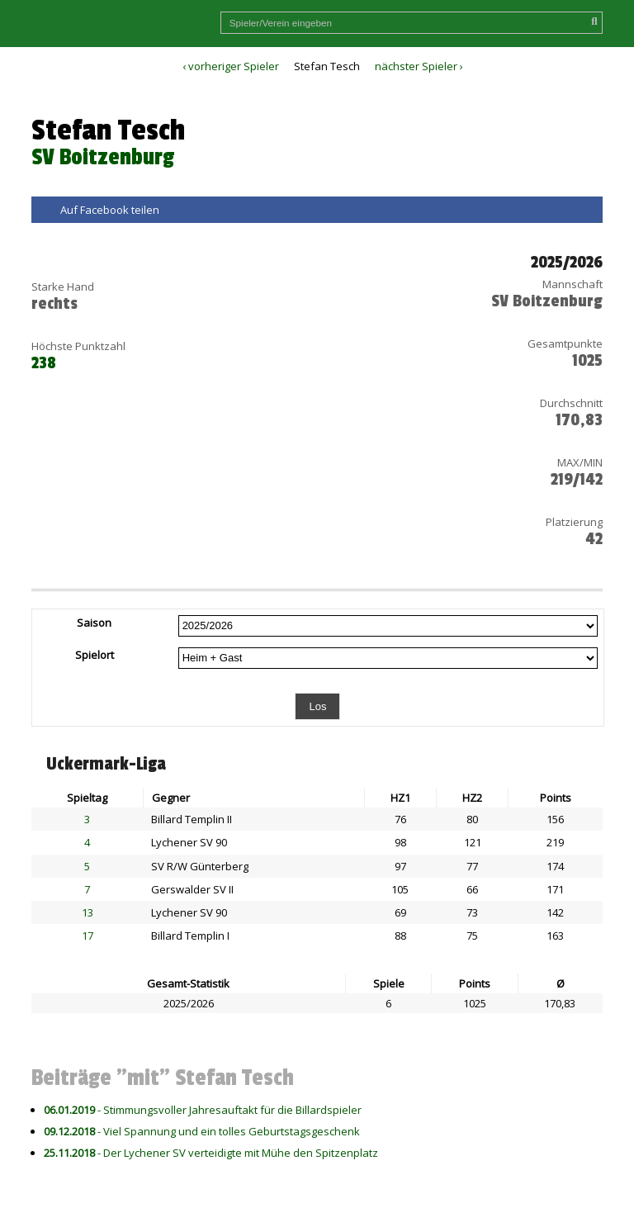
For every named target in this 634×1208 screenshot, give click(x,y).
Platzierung (574, 521)
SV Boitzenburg (102, 157)
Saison (94, 622)
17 (87, 935)
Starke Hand (62, 286)
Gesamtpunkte (565, 343)
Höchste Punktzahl (78, 346)
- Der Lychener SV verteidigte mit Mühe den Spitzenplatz (211, 1152)
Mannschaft (572, 284)
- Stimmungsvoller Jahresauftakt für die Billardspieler (203, 1109)
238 (43, 363)
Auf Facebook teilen (109, 209)
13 (87, 912)
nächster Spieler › (419, 66)
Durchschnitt (571, 403)
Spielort (94, 654)
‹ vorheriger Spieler (230, 66)
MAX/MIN (580, 462)
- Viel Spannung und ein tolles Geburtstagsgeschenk (202, 1131)
